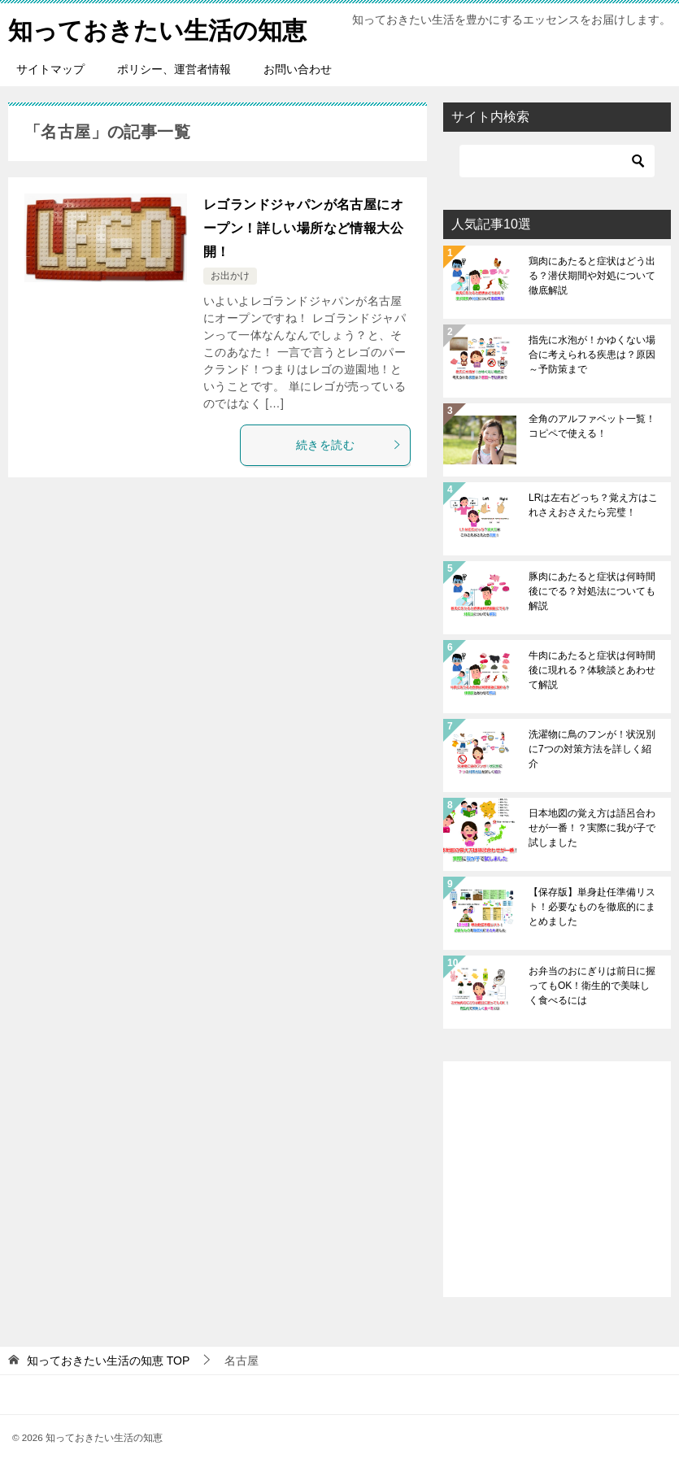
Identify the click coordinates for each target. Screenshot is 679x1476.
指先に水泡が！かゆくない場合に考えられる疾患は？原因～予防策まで (592, 354)
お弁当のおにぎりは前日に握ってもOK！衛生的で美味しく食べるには (592, 985)
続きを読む (349, 444)
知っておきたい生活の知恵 (157, 28)
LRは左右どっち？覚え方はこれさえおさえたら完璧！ (593, 505)
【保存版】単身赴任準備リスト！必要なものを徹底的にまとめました (592, 906)
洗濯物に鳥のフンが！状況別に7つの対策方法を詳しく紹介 (592, 749)
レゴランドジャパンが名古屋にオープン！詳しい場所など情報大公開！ (303, 228)
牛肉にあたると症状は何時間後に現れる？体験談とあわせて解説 (592, 670)
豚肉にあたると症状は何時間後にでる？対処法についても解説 (592, 591)
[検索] (557, 161)
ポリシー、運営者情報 (174, 69)
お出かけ (230, 275)
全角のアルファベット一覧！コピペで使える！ (592, 426)
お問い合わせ (297, 69)
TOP (108, 1360)
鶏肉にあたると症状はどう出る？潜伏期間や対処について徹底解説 (592, 275)
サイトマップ (50, 69)
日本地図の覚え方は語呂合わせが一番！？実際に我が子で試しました (592, 828)
